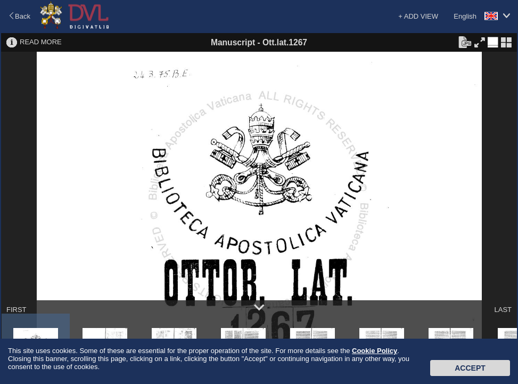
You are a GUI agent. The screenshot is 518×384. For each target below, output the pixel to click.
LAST (503, 310)
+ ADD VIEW (418, 16)
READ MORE (41, 42)
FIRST (16, 310)
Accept (470, 368)
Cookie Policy (374, 351)
